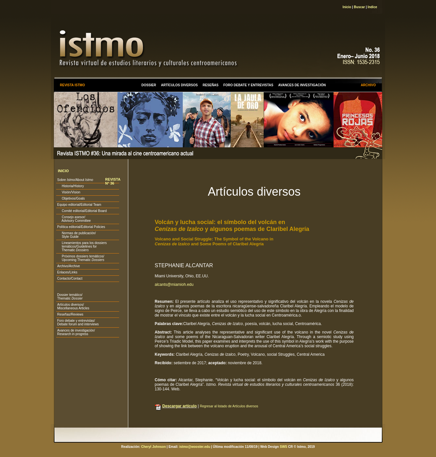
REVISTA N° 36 (112, 181)
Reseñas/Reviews (70, 314)
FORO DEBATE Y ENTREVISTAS (248, 85)
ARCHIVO (368, 85)
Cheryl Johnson (153, 447)
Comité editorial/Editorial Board (82, 211)
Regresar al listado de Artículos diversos (229, 406)
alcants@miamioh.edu (174, 284)
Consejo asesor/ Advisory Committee (74, 218)
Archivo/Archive (68, 266)
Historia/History (70, 186)
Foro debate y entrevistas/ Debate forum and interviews (78, 322)
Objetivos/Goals (71, 198)
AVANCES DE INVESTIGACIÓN (302, 85)
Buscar (359, 7)
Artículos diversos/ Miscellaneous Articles (73, 306)
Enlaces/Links (67, 272)
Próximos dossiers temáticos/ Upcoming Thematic (80, 258)
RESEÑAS (210, 85)
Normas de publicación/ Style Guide (76, 234)
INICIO (63, 171)
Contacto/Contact (69, 278)
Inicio (347, 7)
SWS (283, 447)
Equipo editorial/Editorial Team (79, 204)
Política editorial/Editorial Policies (81, 227)
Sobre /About (75, 180)
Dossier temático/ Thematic (70, 296)
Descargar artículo (179, 406)
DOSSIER (148, 85)
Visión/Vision (68, 192)
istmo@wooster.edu (194, 447)
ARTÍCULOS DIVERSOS (179, 85)
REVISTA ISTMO (72, 85)
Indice (372, 7)
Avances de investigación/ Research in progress (76, 332)
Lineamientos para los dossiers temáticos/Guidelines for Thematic (82, 246)
